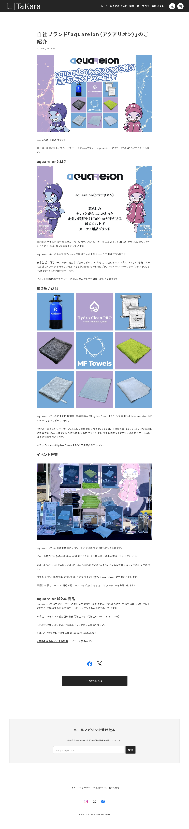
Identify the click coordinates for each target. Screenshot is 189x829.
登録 (130, 750)
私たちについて (118, 6)
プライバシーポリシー (80, 787)
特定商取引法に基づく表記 (106, 787)
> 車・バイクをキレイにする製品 (54, 632)
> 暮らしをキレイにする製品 (52, 641)
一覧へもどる (94, 681)
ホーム (104, 6)
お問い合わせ (159, 6)
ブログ (145, 6)
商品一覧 (134, 6)
